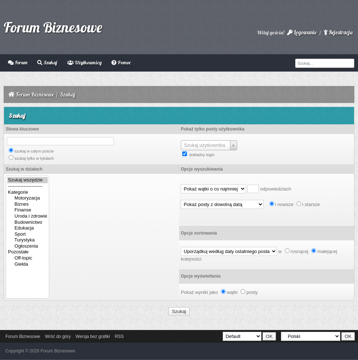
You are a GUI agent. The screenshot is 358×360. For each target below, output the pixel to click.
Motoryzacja (27, 198)
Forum (17, 62)
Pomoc (121, 62)
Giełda (27, 264)
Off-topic (27, 258)
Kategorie (27, 192)
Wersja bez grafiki (93, 336)
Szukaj (47, 62)
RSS (119, 336)
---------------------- (27, 186)
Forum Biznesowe (53, 27)
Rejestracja (338, 32)
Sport (27, 234)
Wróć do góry (58, 336)
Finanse (27, 210)
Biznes (27, 204)
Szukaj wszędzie (27, 180)
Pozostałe (27, 252)
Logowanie (301, 32)
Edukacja (27, 228)
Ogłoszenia (27, 246)
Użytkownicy (84, 62)
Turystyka (27, 240)
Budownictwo (27, 222)
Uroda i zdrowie (27, 216)
